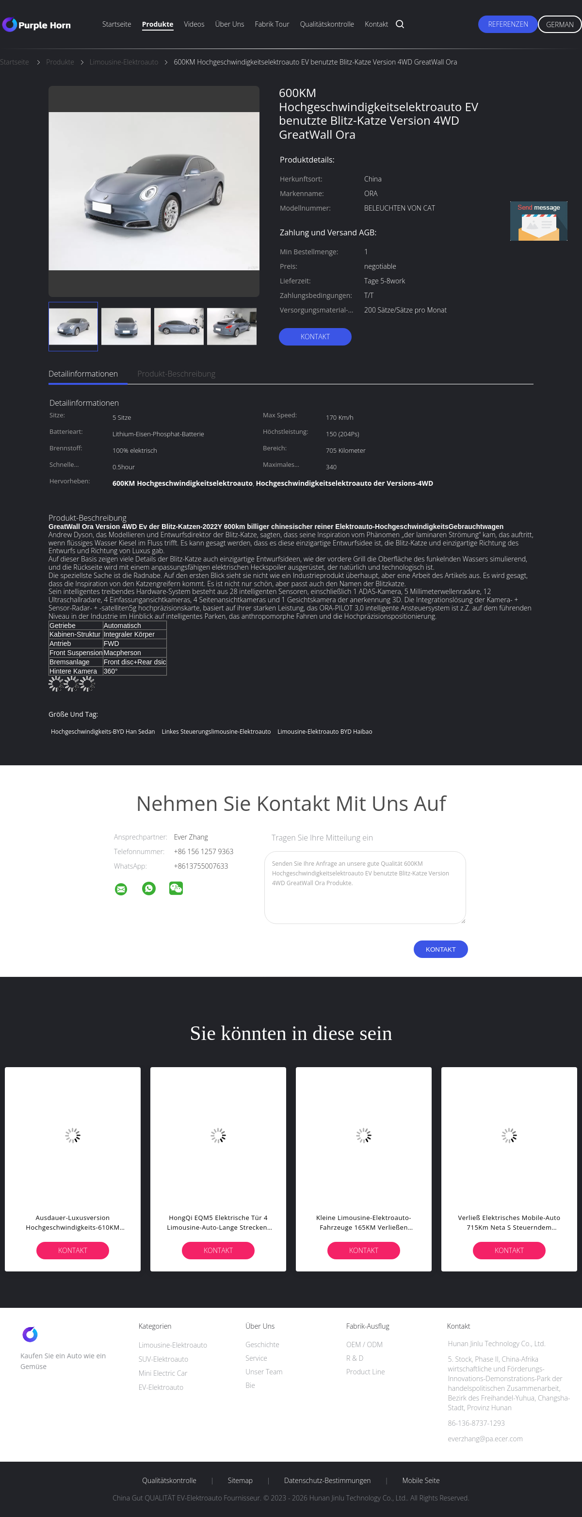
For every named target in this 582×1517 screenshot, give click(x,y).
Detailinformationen (83, 373)
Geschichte (262, 1344)
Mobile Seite (420, 1480)
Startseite (116, 24)
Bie (250, 1385)
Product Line (365, 1371)
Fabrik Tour (272, 24)
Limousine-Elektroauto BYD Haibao (324, 731)
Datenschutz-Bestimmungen (327, 1480)
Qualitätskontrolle (327, 24)
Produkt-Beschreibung (176, 373)
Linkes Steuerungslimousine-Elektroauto (216, 731)
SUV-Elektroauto (164, 1359)
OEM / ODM (364, 1344)
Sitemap (240, 1480)
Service (256, 1358)
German (560, 24)
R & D (354, 1358)
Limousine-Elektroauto (173, 1345)
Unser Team (263, 1371)
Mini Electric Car (163, 1373)
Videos (194, 24)
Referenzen (508, 24)
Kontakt (376, 24)
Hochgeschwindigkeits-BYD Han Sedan (103, 731)
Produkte (158, 24)
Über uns (229, 24)
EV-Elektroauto (161, 1387)
